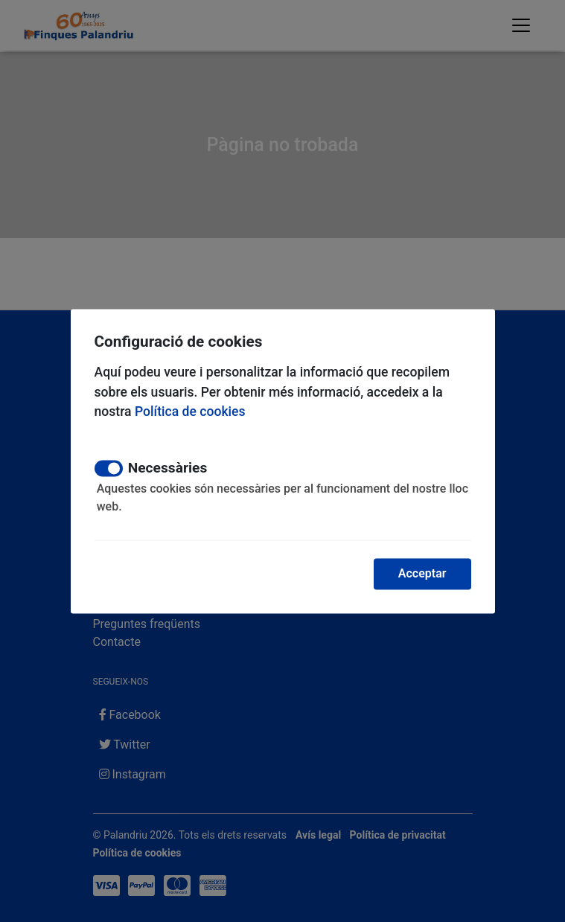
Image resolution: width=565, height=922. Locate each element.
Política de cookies (190, 412)
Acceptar (422, 573)
